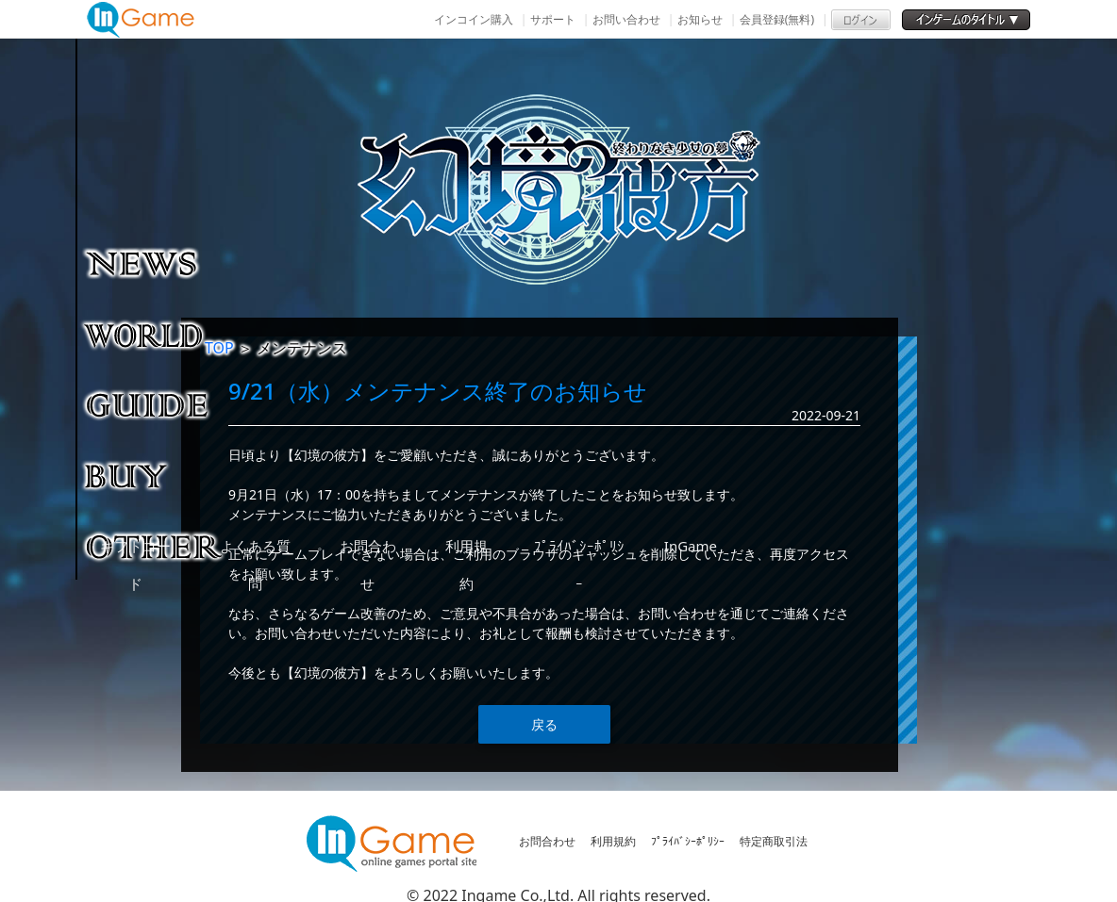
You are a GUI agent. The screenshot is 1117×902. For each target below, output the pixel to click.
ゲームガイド (155, 404)
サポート (552, 19)
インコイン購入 (473, 19)
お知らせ (700, 19)
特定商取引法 (774, 841)
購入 (155, 475)
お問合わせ (547, 841)
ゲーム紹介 (155, 334)
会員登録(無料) (777, 19)
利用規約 (613, 841)
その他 (155, 546)
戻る (544, 724)
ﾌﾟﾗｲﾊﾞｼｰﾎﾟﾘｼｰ (688, 841)
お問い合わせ (626, 19)
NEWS (155, 263)
